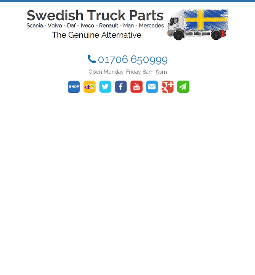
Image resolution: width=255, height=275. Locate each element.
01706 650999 (133, 59)
